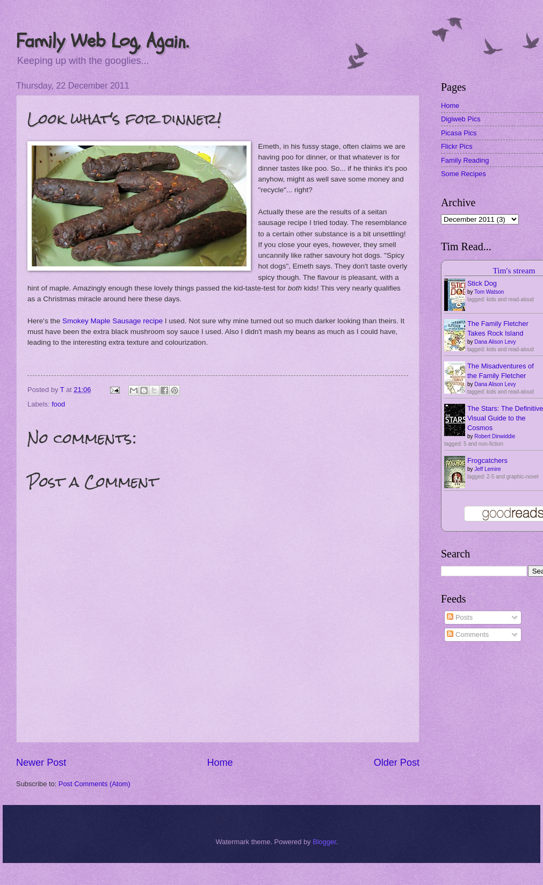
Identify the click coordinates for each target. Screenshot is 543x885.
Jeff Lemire (487, 469)
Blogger (324, 842)
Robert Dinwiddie (494, 436)
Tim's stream (514, 270)
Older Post (396, 762)
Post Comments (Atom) (95, 784)
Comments (468, 634)
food (58, 404)
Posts (460, 617)
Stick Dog (482, 283)
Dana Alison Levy (495, 342)
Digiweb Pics (461, 119)
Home (220, 762)
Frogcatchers (487, 460)
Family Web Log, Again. (102, 41)
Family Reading (465, 160)
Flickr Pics (457, 146)
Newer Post (41, 762)
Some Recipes (463, 174)
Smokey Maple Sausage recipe (112, 321)
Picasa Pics (459, 133)
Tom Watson (489, 292)
